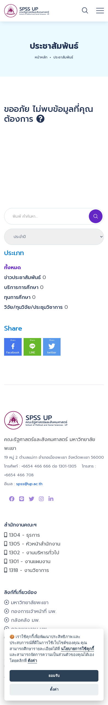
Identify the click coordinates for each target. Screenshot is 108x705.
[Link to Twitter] (31, 499)
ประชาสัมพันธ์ (63, 57)
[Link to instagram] (41, 499)
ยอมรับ (54, 676)
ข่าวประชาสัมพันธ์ (25, 277)
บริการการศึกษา (24, 287)
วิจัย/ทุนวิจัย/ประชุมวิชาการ (36, 307)
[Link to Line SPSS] (21, 499)
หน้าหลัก (41, 57)
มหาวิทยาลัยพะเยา (26, 602)
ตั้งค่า (32, 660)
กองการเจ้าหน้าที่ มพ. (30, 611)
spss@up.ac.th (29, 484)
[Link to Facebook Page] (12, 499)
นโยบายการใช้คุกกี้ (77, 649)
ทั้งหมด (12, 267)
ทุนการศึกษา (20, 297)
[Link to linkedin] (51, 499)
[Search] (54, 216)
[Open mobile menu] (100, 11)
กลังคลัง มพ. (22, 620)
